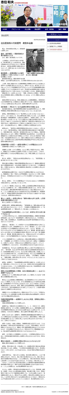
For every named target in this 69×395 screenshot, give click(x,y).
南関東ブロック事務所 (55, 46)
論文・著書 (62, 29)
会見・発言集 (49, 29)
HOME (5, 29)
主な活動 (27, 29)
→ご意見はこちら (54, 34)
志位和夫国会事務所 (54, 43)
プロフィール (15, 29)
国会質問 (37, 29)
